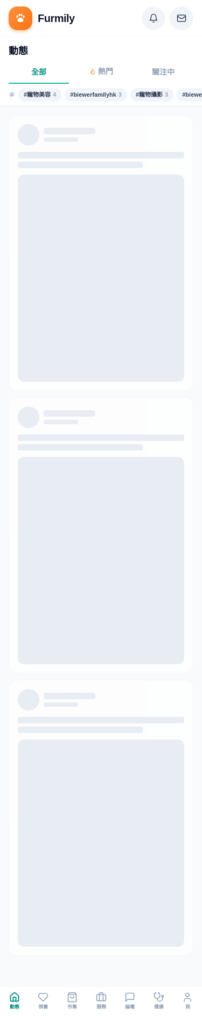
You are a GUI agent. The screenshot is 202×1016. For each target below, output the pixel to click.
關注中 (163, 72)
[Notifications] (153, 18)
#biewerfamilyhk (96, 94)
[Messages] (181, 18)
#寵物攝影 (152, 94)
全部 (38, 72)
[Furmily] (42, 18)
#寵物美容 (40, 94)
